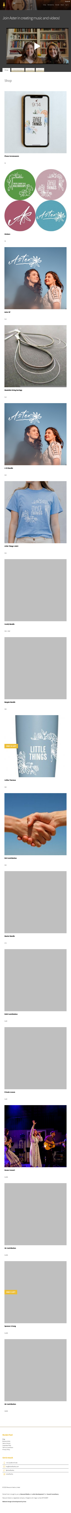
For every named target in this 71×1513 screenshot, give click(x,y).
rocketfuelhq (9, 1474)
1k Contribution (10, 1248)
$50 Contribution (10, 858)
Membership (50, 5)
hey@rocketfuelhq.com (12, 1466)
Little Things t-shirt (11, 546)
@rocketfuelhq (10, 1470)
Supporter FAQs (6, 1445)
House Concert (9, 1170)
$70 (5, 943)
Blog (3, 1439)
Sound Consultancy (53, 1494)
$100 (5, 1021)
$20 (5, 475)
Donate (57, 5)
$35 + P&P (7, 631)
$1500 (6, 1333)
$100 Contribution (10, 1014)
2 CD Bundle (8, 468)
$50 (5, 709)
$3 (5, 163)
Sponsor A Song (10, 1326)
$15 (5, 319)
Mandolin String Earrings (13, 390)
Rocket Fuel (7, 1435)
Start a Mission (6, 1443)
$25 (5, 553)
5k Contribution (10, 1404)
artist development (38, 1494)
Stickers (7, 234)
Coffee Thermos (10, 780)
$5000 (6, 1411)
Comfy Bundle (9, 624)
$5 (5, 241)
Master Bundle (9, 936)
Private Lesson (9, 1092)
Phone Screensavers (11, 156)
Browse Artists (6, 1441)
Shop (44, 5)
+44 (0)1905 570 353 (11, 1463)
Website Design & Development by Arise (14, 1502)
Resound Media (25, 1494)
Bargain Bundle (9, 702)
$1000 (6, 1177)
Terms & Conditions (7, 1447)
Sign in (67, 5)
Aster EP (7, 312)
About (62, 5)
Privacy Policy (6, 1449)
